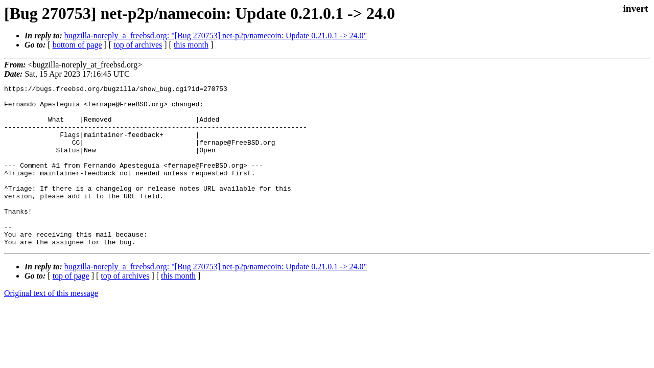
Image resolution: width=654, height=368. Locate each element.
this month (191, 44)
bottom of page (77, 44)
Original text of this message (51, 325)
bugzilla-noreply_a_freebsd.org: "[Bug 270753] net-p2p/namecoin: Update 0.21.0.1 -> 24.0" (215, 35)
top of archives (137, 44)
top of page (71, 308)
